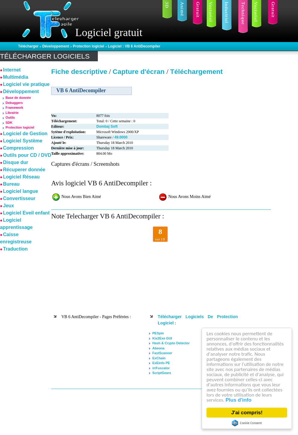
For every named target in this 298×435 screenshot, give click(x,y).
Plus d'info (238, 400)
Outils (10, 117)
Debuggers (14, 103)
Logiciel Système (22, 140)
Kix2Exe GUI (162, 338)
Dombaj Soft (107, 126)
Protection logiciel (89, 46)
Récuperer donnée (24, 169)
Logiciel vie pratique (26, 84)
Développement (56, 46)
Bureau (11, 184)
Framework (14, 107)
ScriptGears (161, 373)
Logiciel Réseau (21, 176)
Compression (18, 148)
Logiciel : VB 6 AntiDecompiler (134, 46)
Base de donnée (18, 97)
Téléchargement (196, 71)
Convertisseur (19, 198)
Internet (12, 69)
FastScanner (162, 353)
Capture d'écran (139, 71)
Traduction (15, 248)
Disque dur (15, 162)
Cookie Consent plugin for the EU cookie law (247, 423)
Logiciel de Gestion (25, 133)
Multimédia (15, 77)
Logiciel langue (20, 191)
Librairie (11, 112)
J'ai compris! (246, 412)
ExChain (159, 358)
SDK (8, 122)
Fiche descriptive (79, 71)
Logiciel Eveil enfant (26, 212)
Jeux (8, 205)
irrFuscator (161, 368)
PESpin (158, 333)
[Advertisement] (18, 343)
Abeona (158, 348)
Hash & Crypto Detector (171, 343)
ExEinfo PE (161, 363)
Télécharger (28, 46)
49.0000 (120, 137)
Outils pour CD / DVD (27, 155)
